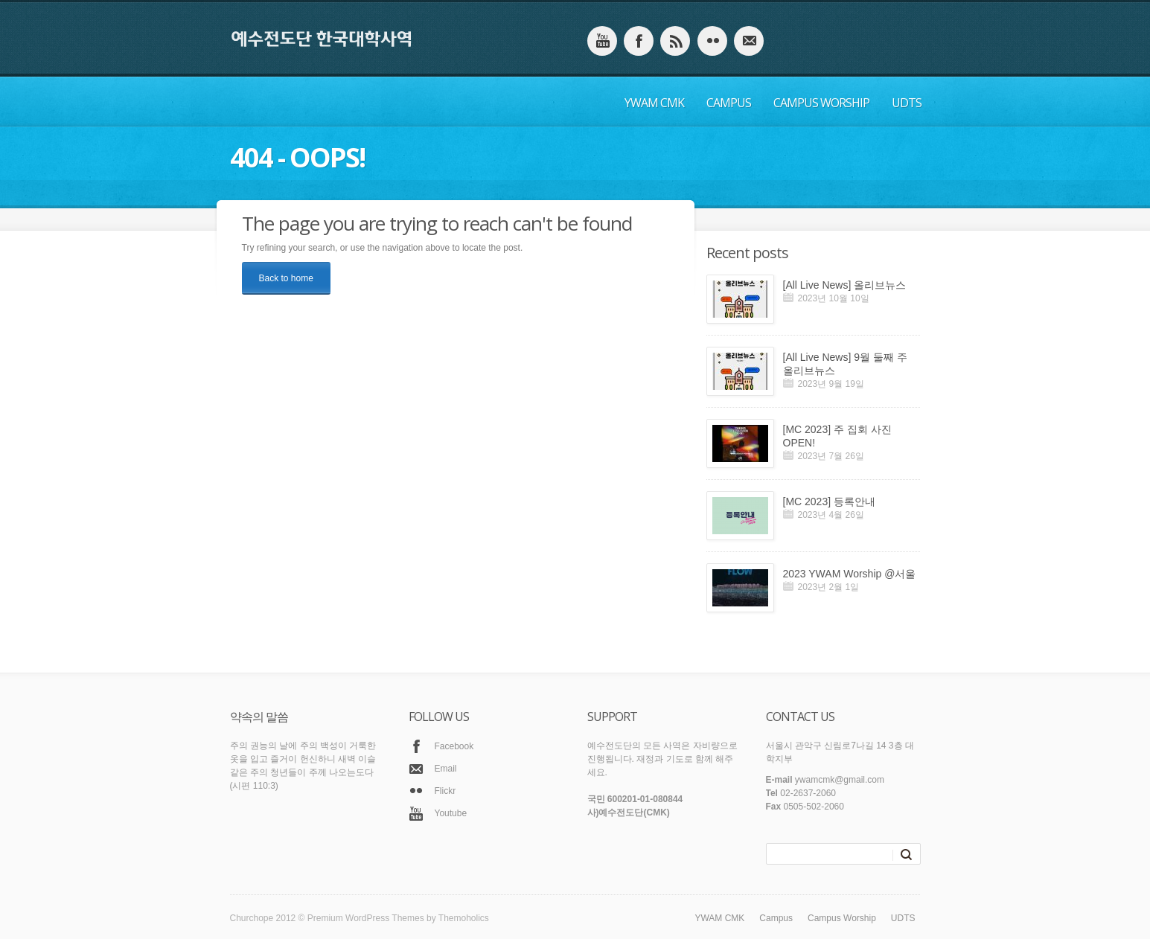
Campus (728, 102)
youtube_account (602, 41)
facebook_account (639, 41)
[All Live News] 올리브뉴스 (845, 285)
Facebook (454, 746)
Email (446, 768)
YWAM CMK (654, 102)
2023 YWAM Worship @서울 (849, 574)
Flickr (445, 791)
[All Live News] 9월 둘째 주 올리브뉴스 (845, 363)
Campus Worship (821, 102)
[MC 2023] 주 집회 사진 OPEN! (837, 436)
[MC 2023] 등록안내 (829, 501)
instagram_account (675, 41)
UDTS (906, 102)
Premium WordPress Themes (365, 918)
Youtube (451, 813)
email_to (749, 41)
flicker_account (712, 41)
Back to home (286, 278)
